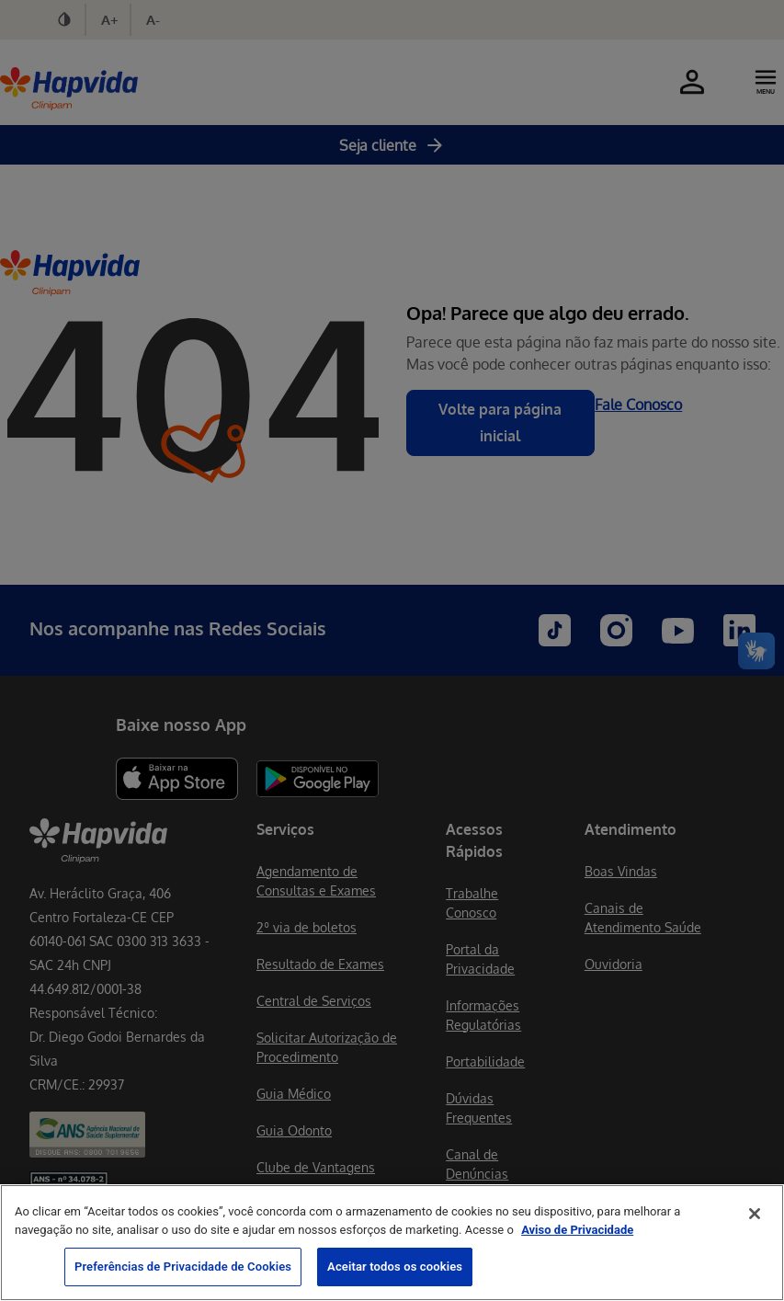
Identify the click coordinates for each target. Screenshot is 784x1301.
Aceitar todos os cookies (394, 1266)
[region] (392, 1242)
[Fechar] (754, 1213)
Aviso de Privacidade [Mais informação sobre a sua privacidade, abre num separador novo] (577, 1230)
